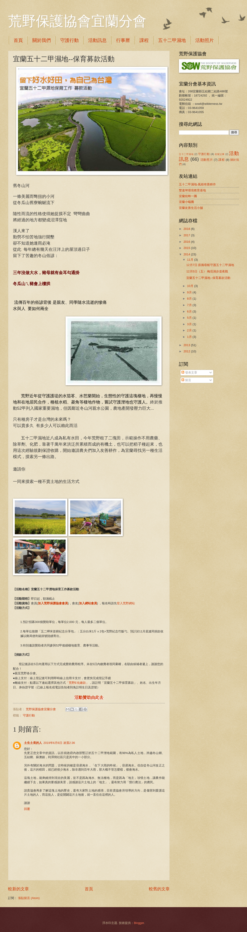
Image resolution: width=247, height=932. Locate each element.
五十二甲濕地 (172, 40)
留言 (186, 380)
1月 (190, 337)
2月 (190, 330)
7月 (190, 305)
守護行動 (69, 40)
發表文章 (189, 372)
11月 (190, 259)
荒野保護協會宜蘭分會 (77, 21)
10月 (190, 286)
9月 (190, 292)
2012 (187, 351)
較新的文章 (18, 889)
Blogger (139, 923)
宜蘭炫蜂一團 (188, 196)
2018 (187, 229)
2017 (187, 235)
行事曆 (123, 40)
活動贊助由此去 (88, 697)
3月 (190, 324)
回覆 (27, 809)
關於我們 (41, 40)
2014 (187, 254)
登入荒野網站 (126, 603)
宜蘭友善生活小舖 (191, 208)
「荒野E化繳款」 (77, 682)
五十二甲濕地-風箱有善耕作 (197, 184)
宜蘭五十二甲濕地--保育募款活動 (208, 278)
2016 (187, 241)
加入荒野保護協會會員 (53, 603)
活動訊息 (97, 40)
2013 (187, 345)
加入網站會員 (88, 603)
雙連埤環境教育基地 (192, 190)
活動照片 (206, 159)
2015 (187, 248)
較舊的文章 (159, 889)
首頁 (18, 40)
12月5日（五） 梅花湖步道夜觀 (207, 271)
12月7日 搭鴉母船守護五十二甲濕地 (210, 265)
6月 (190, 311)
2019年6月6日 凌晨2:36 (59, 743)
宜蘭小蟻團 (186, 202)
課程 (144, 40)
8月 (190, 298)
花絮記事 (219, 154)
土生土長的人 (33, 743)
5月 (190, 317)
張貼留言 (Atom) (29, 898)
